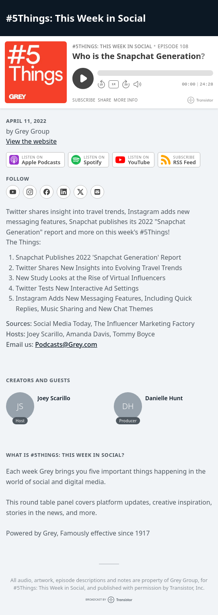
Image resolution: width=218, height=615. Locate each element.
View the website (31, 141)
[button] (155, 73)
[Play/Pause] (36, 72)
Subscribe (83, 100)
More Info (126, 100)
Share (104, 100)
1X (114, 84)
